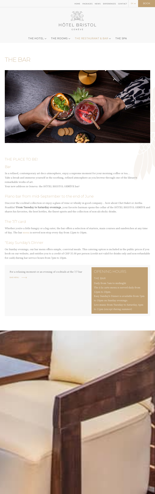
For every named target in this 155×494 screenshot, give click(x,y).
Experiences (109, 4)
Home (77, 4)
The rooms (59, 36)
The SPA (121, 36)
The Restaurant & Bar (91, 36)
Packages (87, 4)
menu (26, 232)
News (97, 4)
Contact (122, 4)
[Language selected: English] (133, 3)
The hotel (36, 36)
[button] (8, 106)
